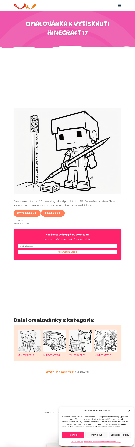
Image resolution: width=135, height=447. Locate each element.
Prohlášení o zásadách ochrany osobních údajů (102, 441)
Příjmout (73, 434)
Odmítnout (96, 434)
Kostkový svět (67, 372)
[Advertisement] (68, 79)
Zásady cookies (77, 441)
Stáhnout (53, 213)
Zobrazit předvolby (120, 434)
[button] (129, 410)
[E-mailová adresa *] (67, 246)
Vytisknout (27, 213)
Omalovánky (52, 372)
